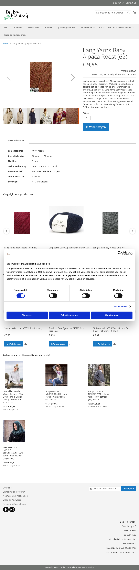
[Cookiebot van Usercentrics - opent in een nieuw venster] (119, 253)
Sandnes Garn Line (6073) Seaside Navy (23, 328)
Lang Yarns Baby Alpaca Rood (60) (20, 247)
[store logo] (16, 14)
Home (5, 43)
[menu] (69, 31)
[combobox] (113, 12)
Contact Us (131, 2)
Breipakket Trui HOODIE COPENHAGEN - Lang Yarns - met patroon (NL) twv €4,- (13, 453)
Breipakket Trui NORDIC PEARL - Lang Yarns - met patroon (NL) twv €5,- (98, 395)
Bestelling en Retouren (14, 491)
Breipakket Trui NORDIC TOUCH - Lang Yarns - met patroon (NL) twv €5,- (56, 395)
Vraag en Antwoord (12, 499)
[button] (8, 77)
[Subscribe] (128, 488)
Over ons (7, 487)
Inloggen (117, 2)
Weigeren (27, 315)
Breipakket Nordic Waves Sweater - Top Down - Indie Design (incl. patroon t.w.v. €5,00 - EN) (13, 397)
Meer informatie (16, 140)
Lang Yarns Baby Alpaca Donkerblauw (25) (69, 247)
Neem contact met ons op (15, 495)
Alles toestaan (112, 315)
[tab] (16, 140)
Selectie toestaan (69, 315)
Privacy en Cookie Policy (14, 504)
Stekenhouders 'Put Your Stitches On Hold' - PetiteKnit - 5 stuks (111, 329)
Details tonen (120, 306)
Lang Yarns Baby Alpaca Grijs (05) (109, 247)
